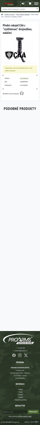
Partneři (20, 395)
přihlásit (33, 412)
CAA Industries (24, 78)
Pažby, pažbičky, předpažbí (23, 14)
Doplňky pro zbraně (10, 14)
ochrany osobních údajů (24, 416)
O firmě (21, 389)
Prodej (21, 392)
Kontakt (21, 397)
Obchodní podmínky (21, 400)
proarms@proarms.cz (21, 350)
